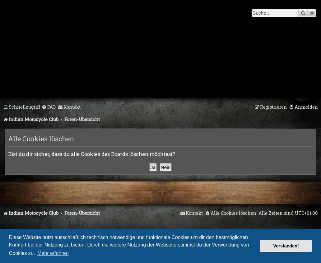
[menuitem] (49, 107)
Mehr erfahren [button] (53, 253)
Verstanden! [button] (286, 245)
